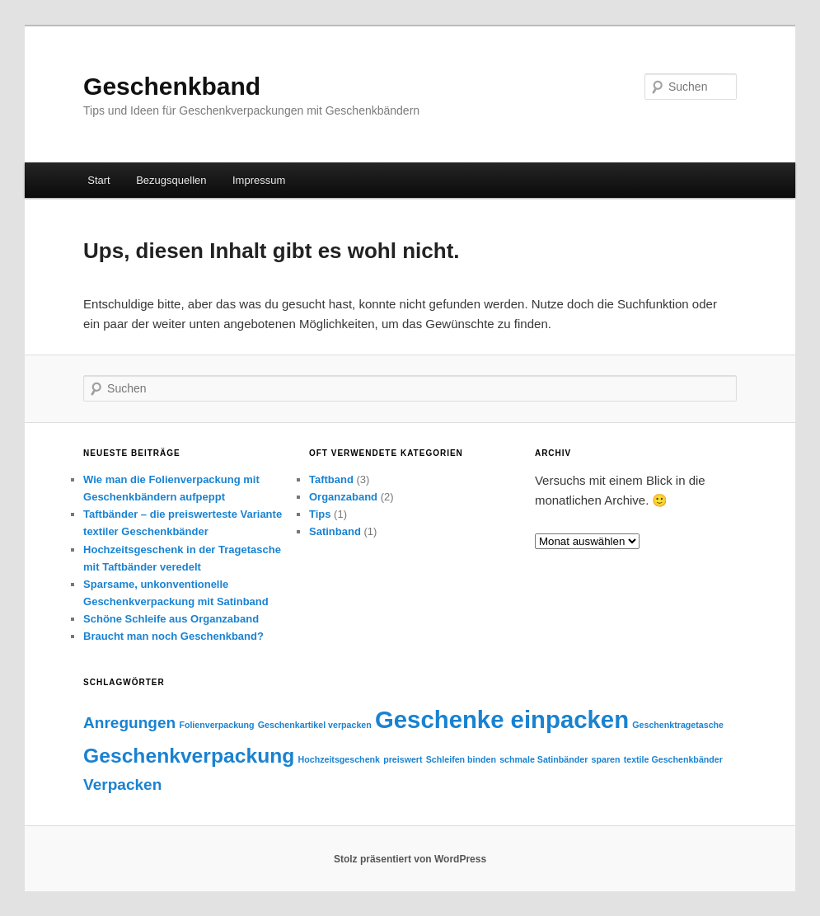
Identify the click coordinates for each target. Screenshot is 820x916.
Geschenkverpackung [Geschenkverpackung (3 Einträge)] (188, 756)
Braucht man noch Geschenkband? (173, 636)
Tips (320, 514)
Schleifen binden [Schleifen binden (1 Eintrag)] (461, 759)
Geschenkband (171, 86)
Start (98, 180)
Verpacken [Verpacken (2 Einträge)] (122, 784)
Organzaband (343, 497)
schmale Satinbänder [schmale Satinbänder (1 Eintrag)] (543, 759)
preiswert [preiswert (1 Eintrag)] (402, 759)
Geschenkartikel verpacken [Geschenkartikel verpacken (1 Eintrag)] (315, 725)
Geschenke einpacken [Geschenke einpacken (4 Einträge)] (502, 719)
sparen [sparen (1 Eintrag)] (606, 759)
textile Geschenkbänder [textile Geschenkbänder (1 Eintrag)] (673, 759)
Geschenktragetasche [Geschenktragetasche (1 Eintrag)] (678, 725)
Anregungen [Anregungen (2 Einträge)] (129, 722)
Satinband (335, 531)
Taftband (331, 479)
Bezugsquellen (171, 180)
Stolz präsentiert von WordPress (410, 859)
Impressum (258, 180)
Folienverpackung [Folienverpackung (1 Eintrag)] (216, 725)
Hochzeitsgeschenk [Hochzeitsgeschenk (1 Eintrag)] (339, 759)
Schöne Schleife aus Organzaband (171, 619)
